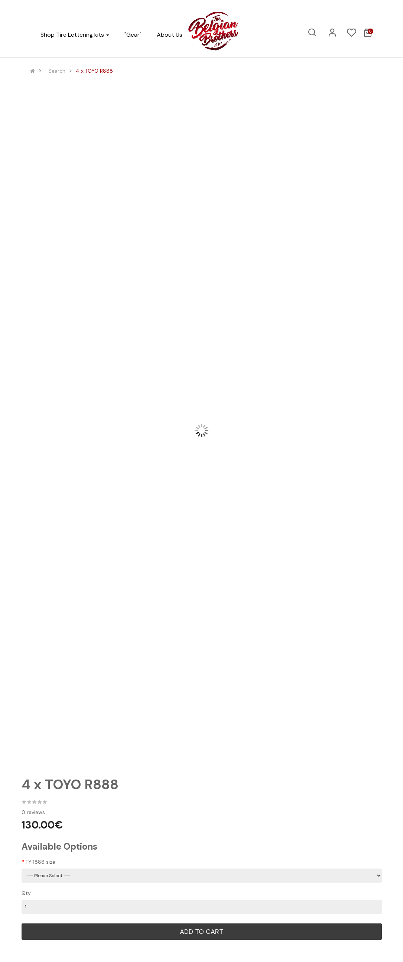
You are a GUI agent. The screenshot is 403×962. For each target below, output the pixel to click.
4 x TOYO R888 (94, 70)
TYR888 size (40, 862)
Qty (26, 893)
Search (56, 70)
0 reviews (33, 812)
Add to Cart (201, 931)
